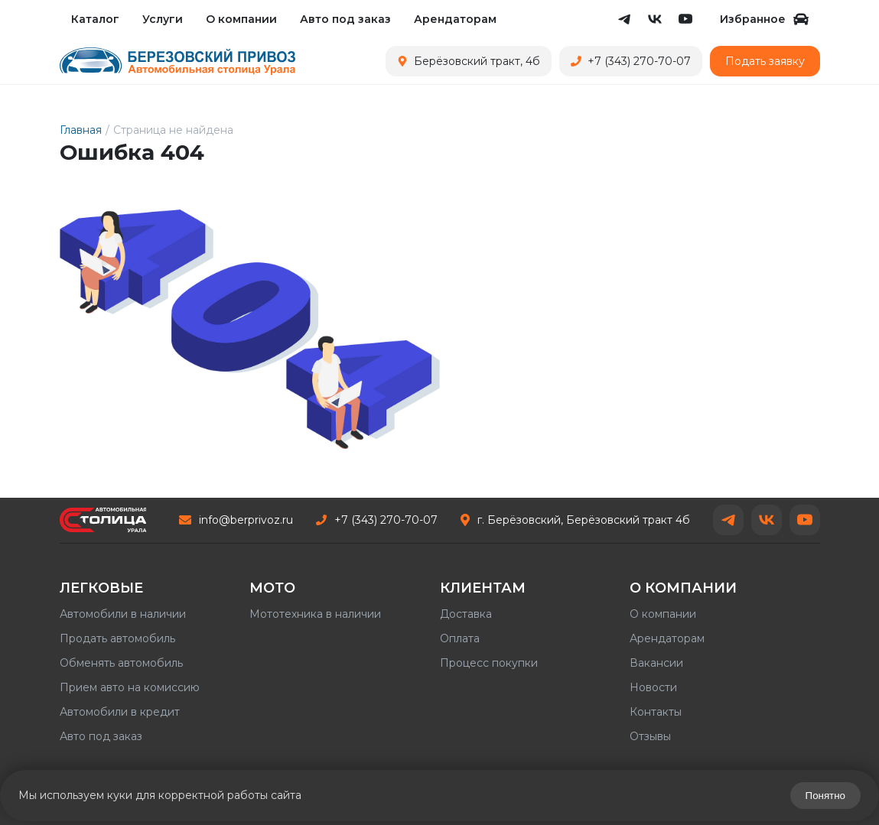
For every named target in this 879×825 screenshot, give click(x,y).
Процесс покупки (489, 663)
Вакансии (656, 663)
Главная (81, 130)
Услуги (162, 19)
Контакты (656, 712)
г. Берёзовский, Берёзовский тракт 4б (575, 520)
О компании (241, 19)
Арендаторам (455, 19)
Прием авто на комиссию (130, 687)
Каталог (95, 19)
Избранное (764, 19)
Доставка (466, 614)
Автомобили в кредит (120, 712)
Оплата (460, 638)
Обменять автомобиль (121, 663)
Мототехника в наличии (315, 614)
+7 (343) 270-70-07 (377, 520)
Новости (653, 687)
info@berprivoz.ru (236, 520)
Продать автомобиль (117, 638)
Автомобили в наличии (123, 614)
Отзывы (650, 736)
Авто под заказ (345, 19)
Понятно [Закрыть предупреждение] (825, 795)
